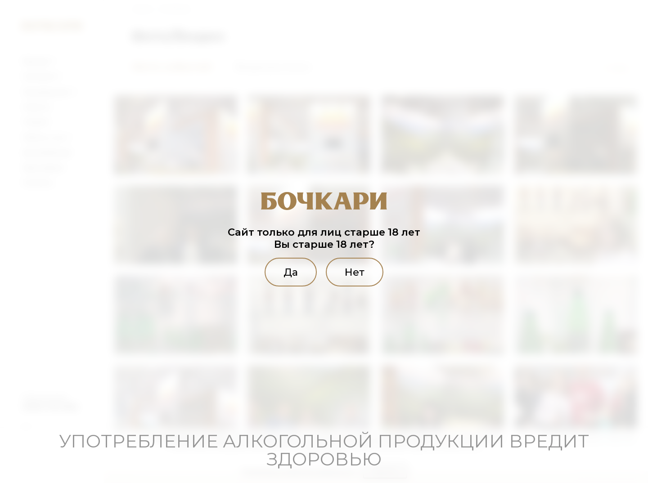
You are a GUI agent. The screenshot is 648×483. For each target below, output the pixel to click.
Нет (354, 272)
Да (291, 272)
